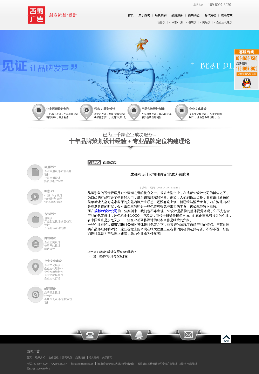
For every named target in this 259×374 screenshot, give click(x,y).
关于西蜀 (144, 15)
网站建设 (50, 238)
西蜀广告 (33, 351)
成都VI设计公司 (106, 211)
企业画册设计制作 (57, 108)
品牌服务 (177, 15)
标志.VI (49, 191)
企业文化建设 (224, 22)
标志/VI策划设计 (104, 108)
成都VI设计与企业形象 (113, 256)
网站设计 (207, 22)
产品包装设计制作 (153, 108)
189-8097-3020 (219, 5)
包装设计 (193, 22)
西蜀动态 (193, 15)
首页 (131, 15)
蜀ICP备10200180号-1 (38, 368)
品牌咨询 (198, 4)
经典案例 (160, 15)
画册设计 (162, 22)
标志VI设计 (178, 22)
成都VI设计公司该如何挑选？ (118, 251)
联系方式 (226, 15)
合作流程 (210, 15)
